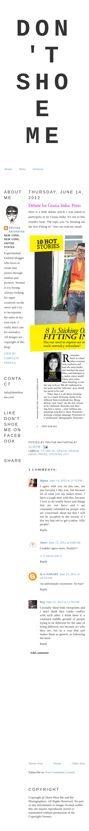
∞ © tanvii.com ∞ (51, 556)
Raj (42, 602)
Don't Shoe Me (44, 83)
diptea (44, 480)
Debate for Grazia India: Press (54, 205)
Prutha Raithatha (17, 230)
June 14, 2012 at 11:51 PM (66, 480)
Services (38, 169)
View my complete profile (11, 358)
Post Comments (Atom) (60, 772)
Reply (43, 530)
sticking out (59, 454)
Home (8, 169)
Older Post (78, 763)
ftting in (48, 451)
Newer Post (35, 763)
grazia (61, 451)
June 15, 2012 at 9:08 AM (64, 542)
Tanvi (43, 542)
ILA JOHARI (49, 574)
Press (22, 169)
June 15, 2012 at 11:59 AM (62, 602)
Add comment (39, 652)
